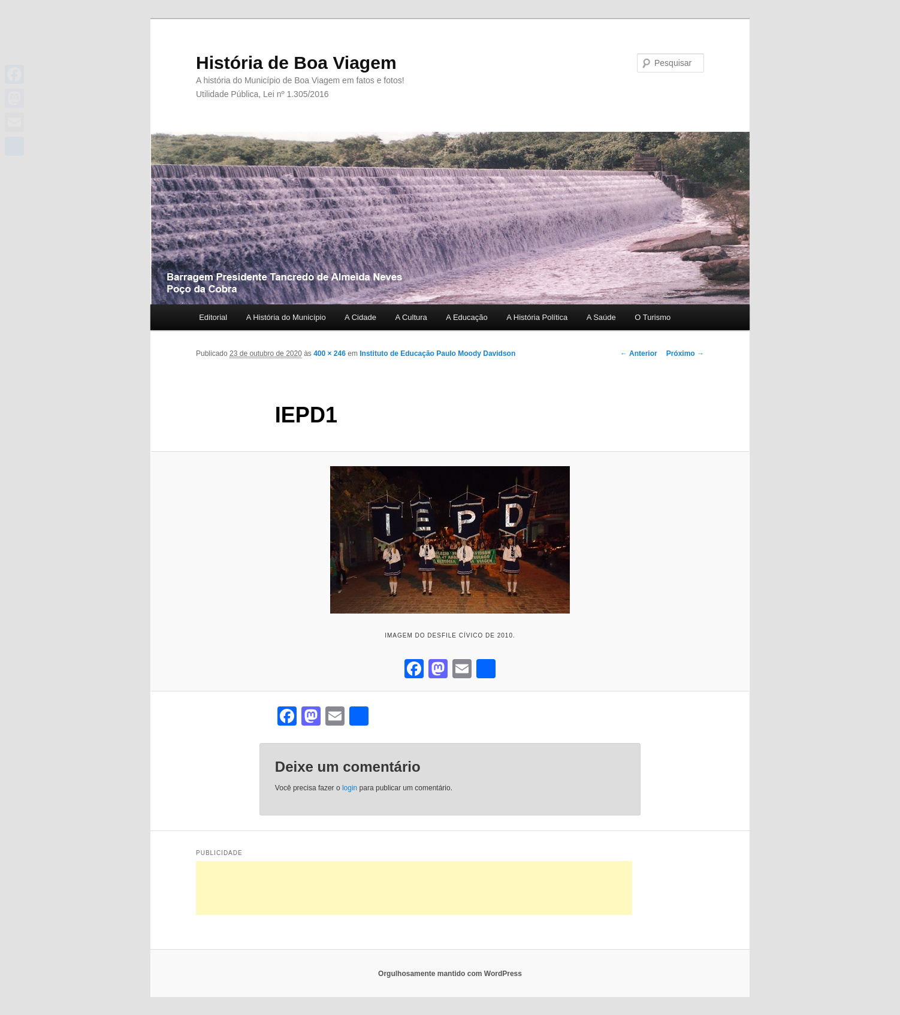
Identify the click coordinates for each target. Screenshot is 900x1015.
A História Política (536, 317)
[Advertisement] (414, 888)
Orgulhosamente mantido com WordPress (450, 973)
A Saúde (601, 317)
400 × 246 (329, 353)
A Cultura (411, 317)
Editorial (213, 317)
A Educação (466, 317)
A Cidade (360, 317)
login (349, 788)
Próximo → (685, 353)
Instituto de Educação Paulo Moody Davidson (437, 353)
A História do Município (286, 317)
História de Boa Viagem (296, 62)
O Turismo (653, 317)
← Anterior (638, 353)
